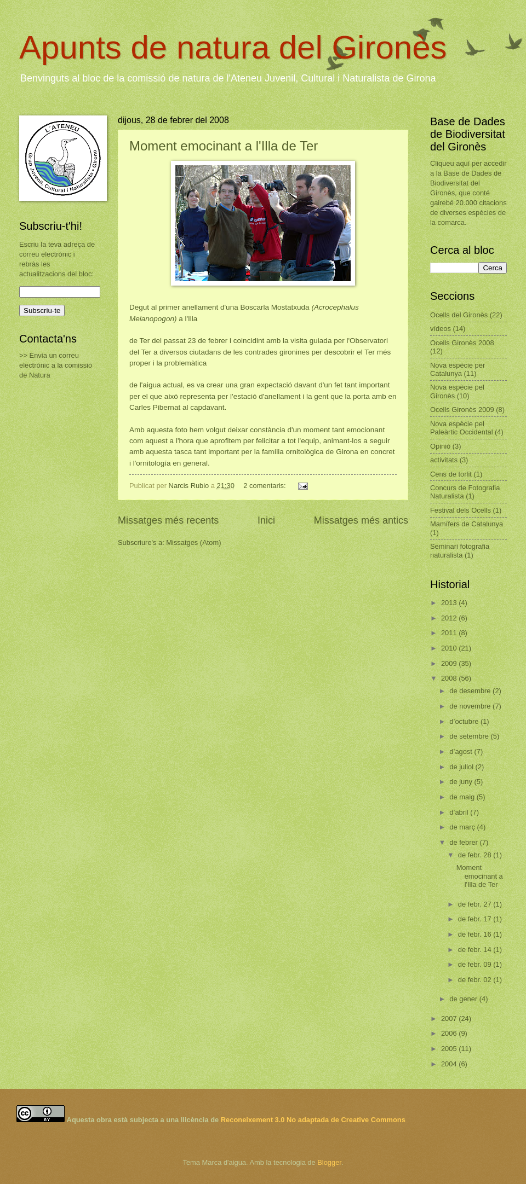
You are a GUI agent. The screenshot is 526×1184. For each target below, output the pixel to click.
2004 (450, 1064)
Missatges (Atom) (193, 542)
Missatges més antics (361, 520)
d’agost (461, 751)
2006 (450, 1033)
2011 (450, 633)
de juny (461, 781)
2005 (450, 1048)
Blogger (329, 1162)
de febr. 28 (475, 855)
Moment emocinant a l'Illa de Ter (223, 145)
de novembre (471, 706)
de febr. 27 (475, 904)
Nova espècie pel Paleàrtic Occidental (461, 428)
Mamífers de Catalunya (466, 524)
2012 (450, 618)
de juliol (462, 767)
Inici (266, 520)
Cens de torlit (451, 474)
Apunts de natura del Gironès (233, 47)
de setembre (469, 736)
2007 (450, 1018)
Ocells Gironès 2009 (462, 409)
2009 (450, 663)
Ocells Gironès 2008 (462, 343)
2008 (450, 678)
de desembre (471, 691)
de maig (462, 797)
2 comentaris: (265, 485)
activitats (444, 460)
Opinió (440, 446)
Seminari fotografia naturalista (459, 550)
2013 (450, 603)
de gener (464, 999)
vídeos (440, 328)
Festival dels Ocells (460, 510)
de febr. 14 (475, 949)
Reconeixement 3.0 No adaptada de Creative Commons (313, 1120)
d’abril (459, 812)
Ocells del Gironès (459, 315)
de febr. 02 (475, 980)
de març (463, 827)
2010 (450, 648)
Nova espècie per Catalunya (457, 369)
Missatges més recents (168, 520)
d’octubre (465, 721)
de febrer (464, 842)
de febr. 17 (475, 919)
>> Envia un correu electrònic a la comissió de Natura (55, 365)
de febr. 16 (475, 934)
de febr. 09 (475, 964)
